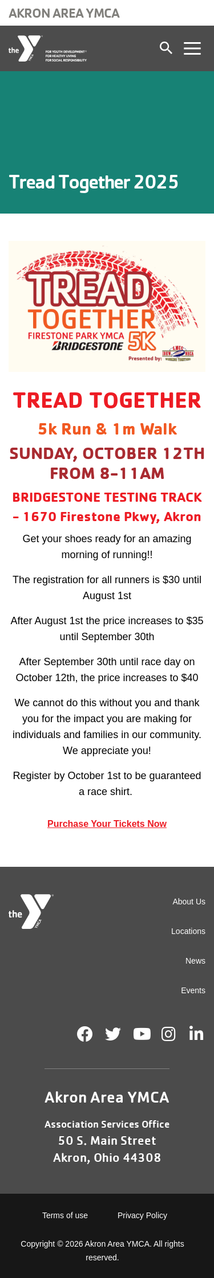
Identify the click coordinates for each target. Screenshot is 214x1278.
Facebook (85, 1034)
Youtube (141, 1034)
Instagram (176, 1034)
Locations (188, 931)
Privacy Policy (142, 1215)
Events (193, 990)
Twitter (113, 1034)
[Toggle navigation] (192, 48)
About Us (188, 901)
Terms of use (65, 1215)
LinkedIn (204, 1034)
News (195, 960)
